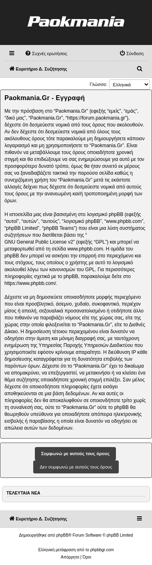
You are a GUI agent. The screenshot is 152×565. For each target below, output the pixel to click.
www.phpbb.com (85, 249)
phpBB (62, 535)
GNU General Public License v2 (38, 242)
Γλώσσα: (98, 84)
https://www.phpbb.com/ (30, 283)
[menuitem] (46, 53)
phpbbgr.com (102, 550)
